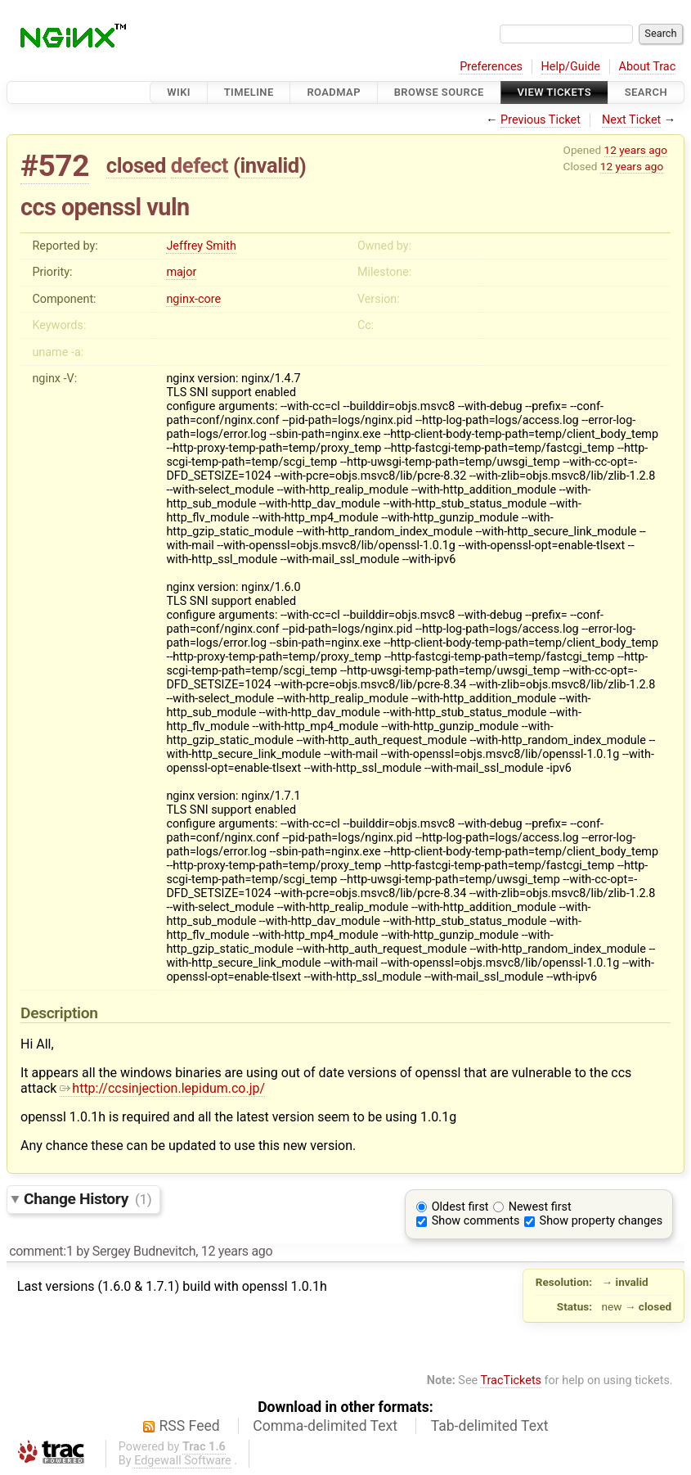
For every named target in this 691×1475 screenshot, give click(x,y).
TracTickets (510, 1380)
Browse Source (439, 92)
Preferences (491, 67)
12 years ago (635, 149)
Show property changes (601, 1221)
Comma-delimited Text (325, 1426)
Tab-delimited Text (490, 1426)
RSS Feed (189, 1426)
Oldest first (460, 1207)
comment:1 (41, 1251)
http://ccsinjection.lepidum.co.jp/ (162, 1088)
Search (646, 92)
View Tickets (554, 92)
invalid (269, 165)
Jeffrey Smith (201, 246)
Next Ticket (631, 120)
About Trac (647, 67)
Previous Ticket (540, 120)
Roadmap (334, 92)
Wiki (179, 92)
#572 (54, 165)
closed (136, 165)
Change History (87, 1198)
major (181, 272)
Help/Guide (570, 67)
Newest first (540, 1207)
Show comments (476, 1221)
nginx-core (193, 299)
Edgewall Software (182, 1461)
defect (199, 165)
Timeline (249, 92)
